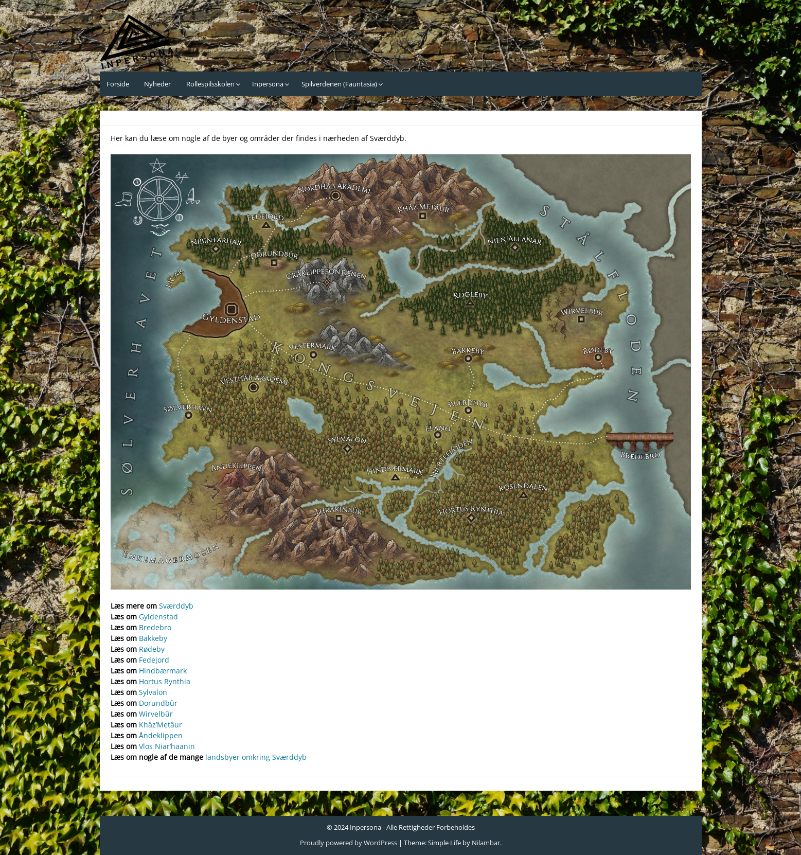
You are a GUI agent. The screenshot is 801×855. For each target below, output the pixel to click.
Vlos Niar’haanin (167, 746)
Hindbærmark (163, 670)
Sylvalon (153, 692)
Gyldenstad (158, 616)
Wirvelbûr (156, 714)
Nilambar (486, 842)
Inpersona (267, 83)
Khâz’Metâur (160, 724)
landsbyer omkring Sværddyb (256, 757)
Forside (117, 83)
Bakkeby (153, 638)
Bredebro (155, 627)
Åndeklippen (161, 735)
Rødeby (152, 649)
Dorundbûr (158, 703)
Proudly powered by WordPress (348, 842)
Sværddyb (176, 606)
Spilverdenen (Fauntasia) (339, 83)
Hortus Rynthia (164, 681)
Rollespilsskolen (210, 83)
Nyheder (157, 83)
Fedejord (154, 660)
